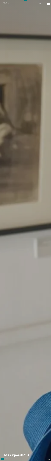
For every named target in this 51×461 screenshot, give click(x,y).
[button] (25, 0)
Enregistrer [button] (6, 458)
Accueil (28, 450)
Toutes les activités (21, 450)
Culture (13, 450)
